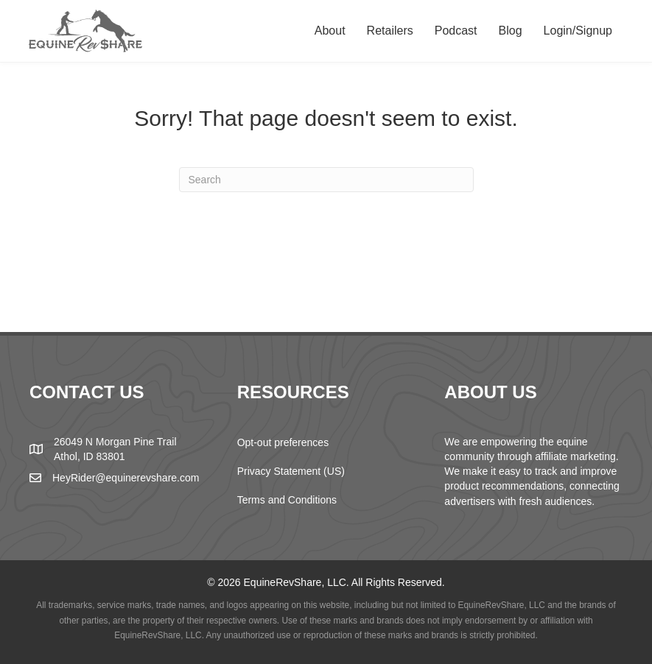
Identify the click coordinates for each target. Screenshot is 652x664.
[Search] (326, 179)
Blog (510, 30)
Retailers (390, 30)
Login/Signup (578, 30)
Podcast (456, 30)
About (330, 30)
